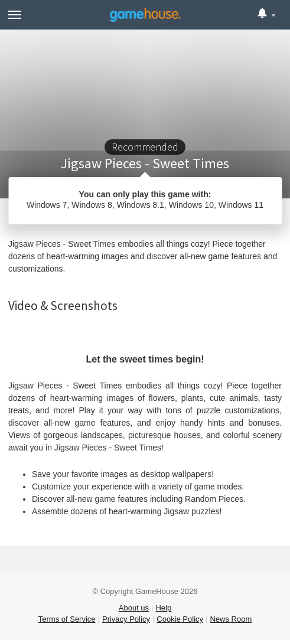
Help (163, 607)
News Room (231, 619)
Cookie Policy (180, 619)
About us (134, 607)
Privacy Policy (126, 619)
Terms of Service (67, 619)
